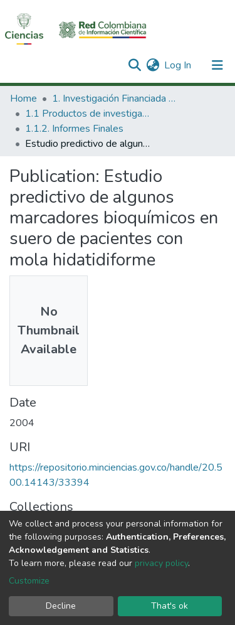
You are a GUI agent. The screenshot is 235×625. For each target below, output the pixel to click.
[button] (152, 65)
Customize (29, 581)
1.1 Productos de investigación (87, 113)
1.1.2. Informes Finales (74, 129)
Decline (61, 606)
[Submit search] (134, 65)
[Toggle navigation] (217, 65)
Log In (178, 65)
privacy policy (161, 563)
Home (23, 98)
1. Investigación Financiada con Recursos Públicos (114, 98)
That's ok (169, 606)
